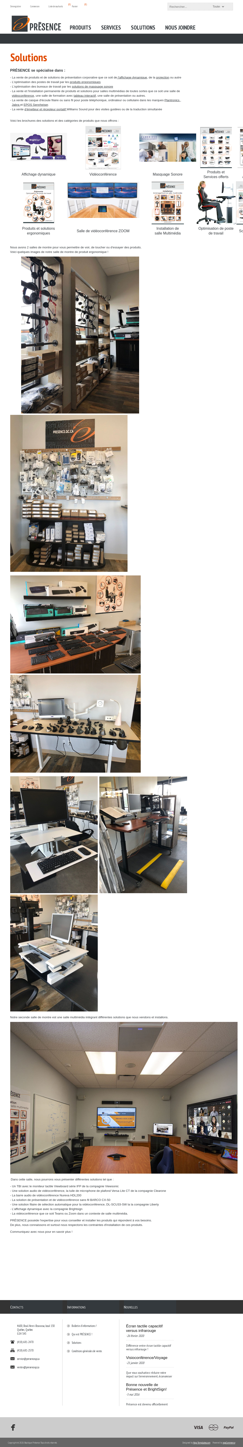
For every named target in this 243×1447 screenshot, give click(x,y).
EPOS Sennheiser (36, 104)
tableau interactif (85, 95)
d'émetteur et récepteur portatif (45, 109)
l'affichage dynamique (132, 77)
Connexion (34, 6)
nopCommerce (229, 1442)
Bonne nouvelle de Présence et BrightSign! (146, 1384)
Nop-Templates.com (201, 1442)
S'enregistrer (15, 6)
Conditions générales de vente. (87, 1349)
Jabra (16, 104)
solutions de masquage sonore (92, 86)
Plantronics (172, 100)
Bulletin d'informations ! (84, 1324)
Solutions (76, 1340)
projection (162, 77)
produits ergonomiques (85, 82)
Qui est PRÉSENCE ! (82, 1332)
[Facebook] (11, 1426)
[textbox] (196, 6)
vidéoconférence (23, 95)
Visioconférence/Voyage (147, 1355)
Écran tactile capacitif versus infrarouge (144, 1326)
